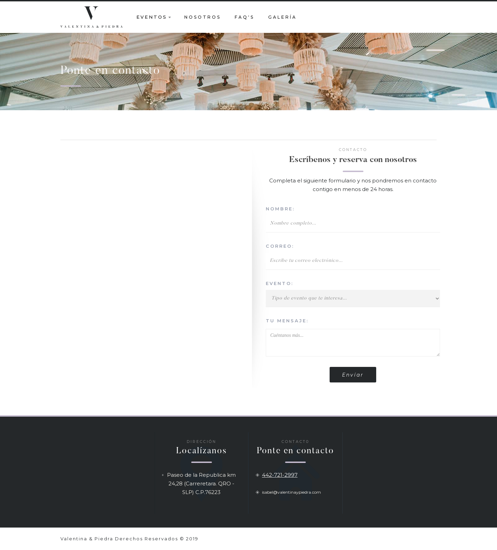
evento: (279, 283)
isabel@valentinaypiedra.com (291, 492)
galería (282, 17)
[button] (153, 16)
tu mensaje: (287, 320)
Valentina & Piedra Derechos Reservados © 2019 (129, 538)
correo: (280, 246)
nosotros (202, 17)
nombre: (280, 208)
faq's (244, 17)
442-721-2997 (280, 475)
